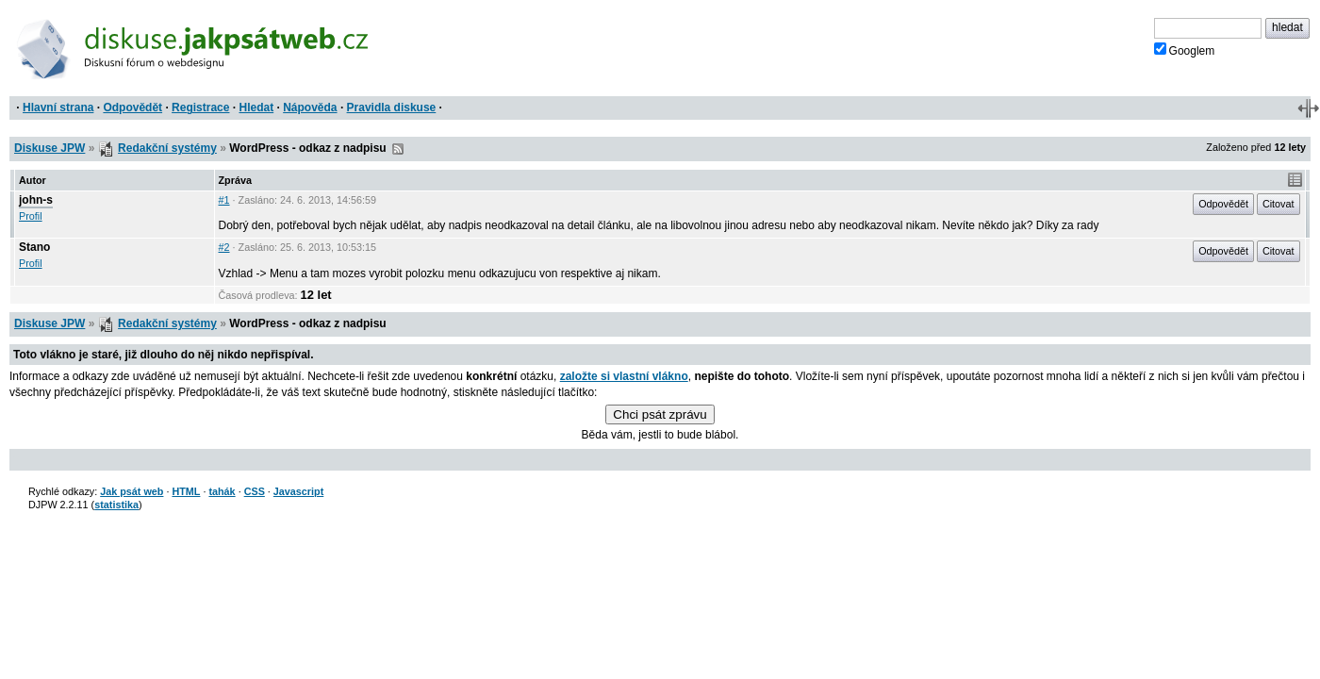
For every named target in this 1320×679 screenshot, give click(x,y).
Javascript (298, 491)
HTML (186, 491)
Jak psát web (131, 491)
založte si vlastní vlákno (624, 376)
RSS (398, 149)
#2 (224, 247)
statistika (116, 504)
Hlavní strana (58, 107)
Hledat (256, 107)
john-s (36, 200)
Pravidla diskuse (392, 107)
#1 (224, 200)
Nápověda (310, 107)
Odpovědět (132, 107)
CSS (254, 491)
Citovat (1278, 203)
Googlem (1184, 50)
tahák (221, 491)
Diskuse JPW (49, 148)
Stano (34, 247)
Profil (30, 216)
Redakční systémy (167, 148)
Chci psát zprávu (659, 414)
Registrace (200, 107)
